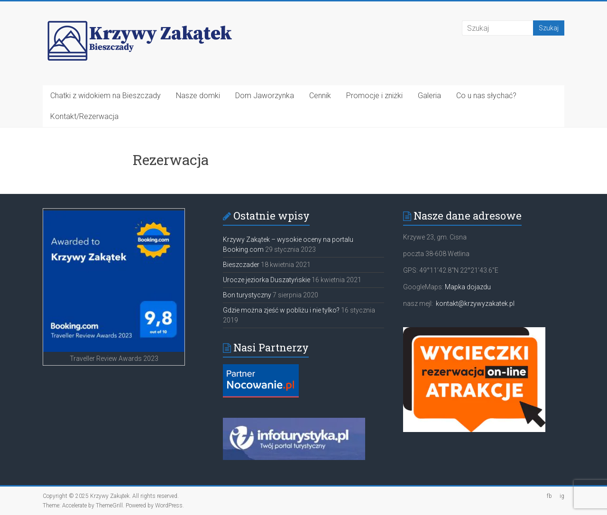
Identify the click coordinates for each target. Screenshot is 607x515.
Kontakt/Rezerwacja (84, 116)
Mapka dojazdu (468, 287)
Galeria (429, 95)
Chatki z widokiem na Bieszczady (105, 95)
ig (562, 496)
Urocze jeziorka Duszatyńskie (266, 280)
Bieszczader (241, 264)
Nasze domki (198, 95)
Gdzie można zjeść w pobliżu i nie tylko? (281, 310)
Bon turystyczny (247, 295)
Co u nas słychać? (486, 95)
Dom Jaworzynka (264, 95)
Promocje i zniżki (374, 95)
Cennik (320, 95)
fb (549, 496)
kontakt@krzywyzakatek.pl (475, 303)
